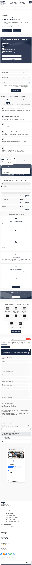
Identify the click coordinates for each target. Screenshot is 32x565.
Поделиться (1, 554)
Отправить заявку (12, 59)
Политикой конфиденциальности (24, 431)
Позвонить (23, 7)
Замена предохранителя (5, 77)
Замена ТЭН (3, 82)
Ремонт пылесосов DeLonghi (11, 519)
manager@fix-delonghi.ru (4, 538)
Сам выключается (5, 199)
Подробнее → (27, 196)
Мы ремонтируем (8, 7)
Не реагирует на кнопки (6, 210)
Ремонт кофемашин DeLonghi (11, 515)
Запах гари (4, 206)
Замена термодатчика (5, 72)
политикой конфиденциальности (20, 174)
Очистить (28, 339)
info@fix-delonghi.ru (4, 536)
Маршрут (11, 466)
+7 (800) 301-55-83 (14, 2)
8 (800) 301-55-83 (3, 533)
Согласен (28, 562)
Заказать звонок (16, 297)
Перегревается (4, 203)
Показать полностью (4, 416)
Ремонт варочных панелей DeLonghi (12, 521)
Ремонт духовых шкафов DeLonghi (12, 517)
